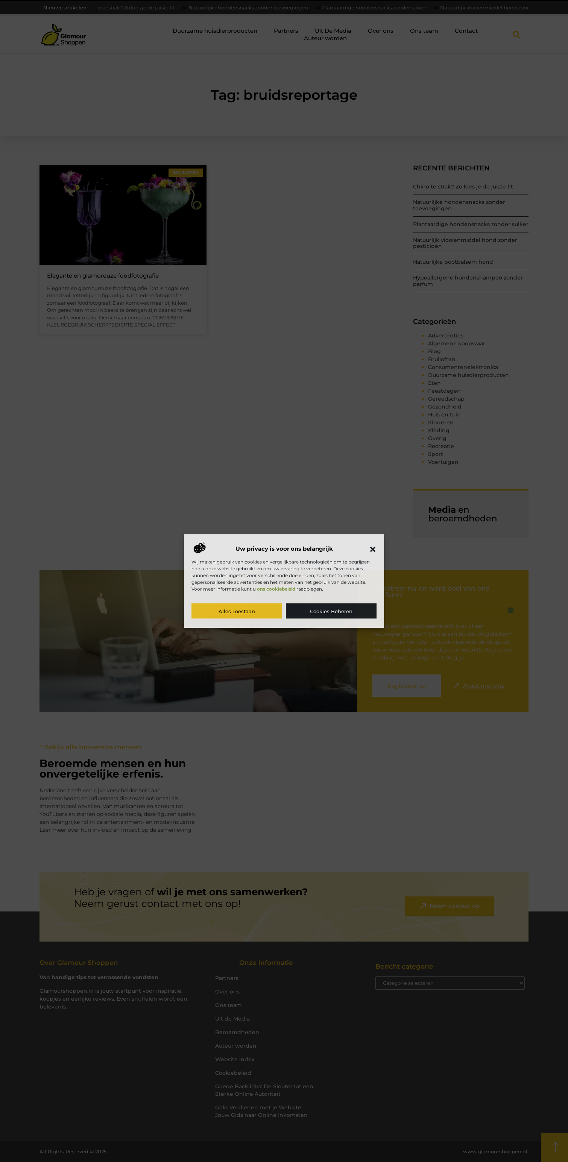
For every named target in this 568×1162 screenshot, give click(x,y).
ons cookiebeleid (276, 589)
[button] (373, 549)
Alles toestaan (237, 611)
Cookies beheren (331, 611)
